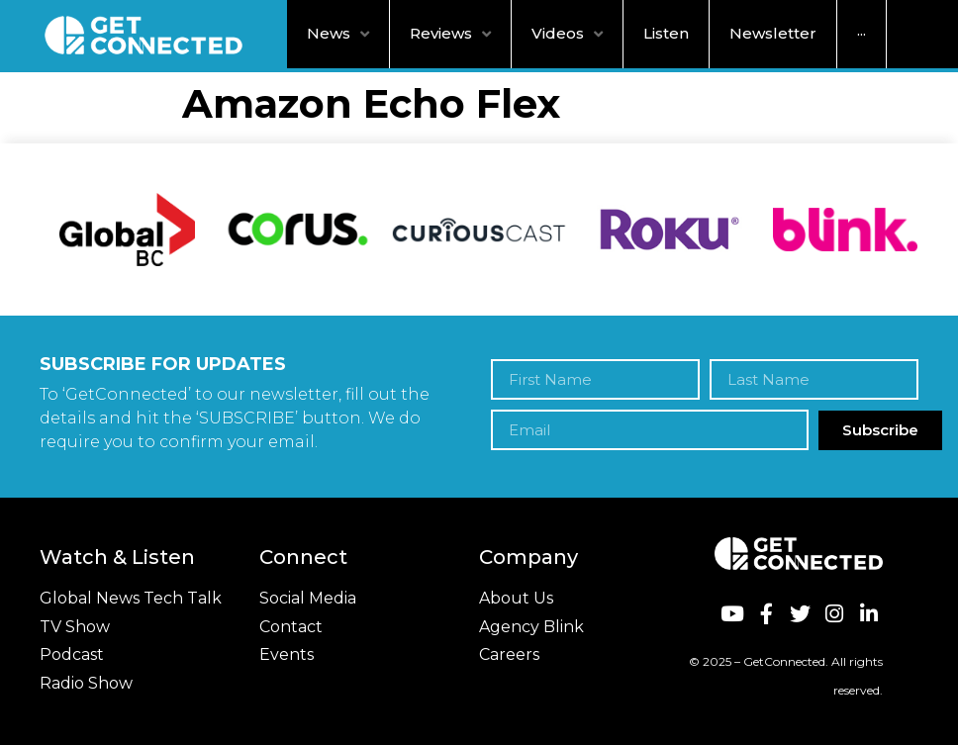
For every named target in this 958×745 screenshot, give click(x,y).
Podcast (72, 654)
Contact (291, 626)
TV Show (75, 626)
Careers (509, 654)
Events (286, 654)
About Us (516, 598)
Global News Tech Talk (131, 598)
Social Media (307, 598)
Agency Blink (531, 626)
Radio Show (86, 683)
